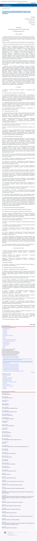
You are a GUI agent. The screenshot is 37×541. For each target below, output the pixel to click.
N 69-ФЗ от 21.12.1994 (5, 396)
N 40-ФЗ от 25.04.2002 (5, 400)
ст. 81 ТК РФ (3, 487)
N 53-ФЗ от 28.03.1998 (5, 466)
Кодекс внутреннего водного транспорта (9, 339)
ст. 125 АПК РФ (4, 526)
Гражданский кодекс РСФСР (7, 377)
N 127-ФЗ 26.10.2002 (5, 452)
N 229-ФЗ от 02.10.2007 (5, 462)
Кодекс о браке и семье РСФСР (8, 385)
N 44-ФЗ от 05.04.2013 (5, 459)
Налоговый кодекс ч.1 (6, 342)
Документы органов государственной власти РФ (11, 353)
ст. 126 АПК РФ (4, 518)
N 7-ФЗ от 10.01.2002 (5, 424)
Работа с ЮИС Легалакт (22, 1)
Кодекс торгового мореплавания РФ (9, 340)
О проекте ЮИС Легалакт (12, 1)
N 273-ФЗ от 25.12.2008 (5, 417)
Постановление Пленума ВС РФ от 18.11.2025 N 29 (11, 366)
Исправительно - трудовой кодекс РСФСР (10, 381)
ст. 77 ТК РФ (3, 504)
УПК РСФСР (5, 388)
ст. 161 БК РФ (4, 501)
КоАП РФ (4, 338)
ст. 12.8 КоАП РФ (4, 495)
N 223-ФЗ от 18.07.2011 (5, 445)
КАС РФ (4, 336)
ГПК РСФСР (5, 376)
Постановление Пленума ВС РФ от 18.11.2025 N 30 (11, 368)
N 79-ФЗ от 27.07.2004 (5, 407)
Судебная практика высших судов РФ (9, 349)
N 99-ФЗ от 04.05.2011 (5, 438)
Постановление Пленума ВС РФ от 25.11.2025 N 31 (11, 356)
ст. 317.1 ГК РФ (4, 476)
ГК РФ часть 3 (5, 332)
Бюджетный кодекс (6, 328)
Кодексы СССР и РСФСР (7, 373)
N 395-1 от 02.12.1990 (5, 469)
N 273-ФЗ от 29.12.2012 (5, 403)
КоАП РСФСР (5, 383)
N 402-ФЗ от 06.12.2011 (5, 431)
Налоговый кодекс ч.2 (6, 343)
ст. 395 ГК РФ (4, 480)
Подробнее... (33, 372)
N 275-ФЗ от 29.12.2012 (5, 410)
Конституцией (27, 66)
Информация (4, 1)
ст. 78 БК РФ (4, 490)
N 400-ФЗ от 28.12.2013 (5, 393)
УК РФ (4, 346)
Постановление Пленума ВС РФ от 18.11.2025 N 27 (11, 364)
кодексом (28, 143)
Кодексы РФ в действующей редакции (9, 327)
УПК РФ (4, 347)
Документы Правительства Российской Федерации (11, 352)
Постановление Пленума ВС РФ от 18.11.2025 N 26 (11, 365)
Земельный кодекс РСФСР (7, 380)
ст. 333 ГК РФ (4, 473)
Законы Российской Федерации (8, 350)
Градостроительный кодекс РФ (8, 335)
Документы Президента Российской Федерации (11, 351)
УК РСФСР (4, 387)
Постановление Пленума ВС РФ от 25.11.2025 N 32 (11, 357)
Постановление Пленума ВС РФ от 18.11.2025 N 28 (11, 369)
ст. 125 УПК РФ (4, 511)
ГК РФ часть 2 (5, 331)
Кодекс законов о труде (7, 384)
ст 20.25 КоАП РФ (4, 483)
